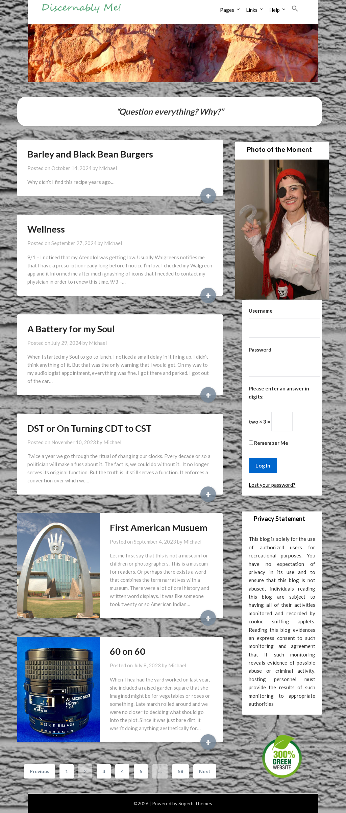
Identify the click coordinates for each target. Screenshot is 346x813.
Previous (39, 771)
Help (274, 10)
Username (261, 311)
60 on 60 (127, 651)
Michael (108, 168)
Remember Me (268, 443)
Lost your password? (272, 485)
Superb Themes (195, 803)
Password (260, 349)
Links (251, 10)
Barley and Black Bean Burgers (90, 154)
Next (205, 771)
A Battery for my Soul (71, 328)
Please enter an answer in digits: (279, 392)
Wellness (46, 229)
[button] (295, 9)
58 (180, 771)
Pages (227, 10)
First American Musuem (158, 527)
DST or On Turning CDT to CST (89, 428)
